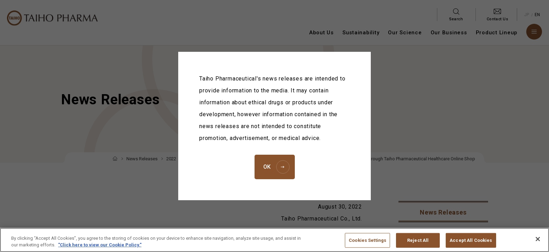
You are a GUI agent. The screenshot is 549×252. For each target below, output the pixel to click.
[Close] (537, 243)
